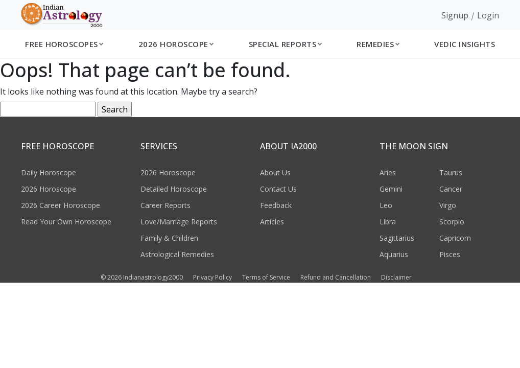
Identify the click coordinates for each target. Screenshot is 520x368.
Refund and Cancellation (335, 277)
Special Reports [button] (283, 44)
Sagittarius (397, 238)
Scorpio (451, 221)
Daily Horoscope (48, 172)
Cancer (450, 189)
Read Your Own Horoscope (66, 221)
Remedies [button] (375, 44)
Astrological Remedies (177, 254)
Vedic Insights (464, 44)
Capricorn (455, 238)
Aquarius (394, 254)
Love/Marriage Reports (178, 221)
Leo (386, 205)
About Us (275, 172)
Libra (388, 221)
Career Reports (165, 205)
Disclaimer (396, 277)
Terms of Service (266, 277)
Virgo (447, 205)
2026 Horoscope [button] (173, 44)
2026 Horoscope (48, 189)
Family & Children (169, 238)
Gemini (391, 189)
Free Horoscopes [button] (61, 44)
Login (488, 15)
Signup (454, 15)
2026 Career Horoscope (60, 205)
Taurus (450, 172)
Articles (272, 221)
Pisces (449, 254)
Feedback (276, 205)
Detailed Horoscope (173, 189)
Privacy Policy (212, 277)
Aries (388, 172)
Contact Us (278, 189)
